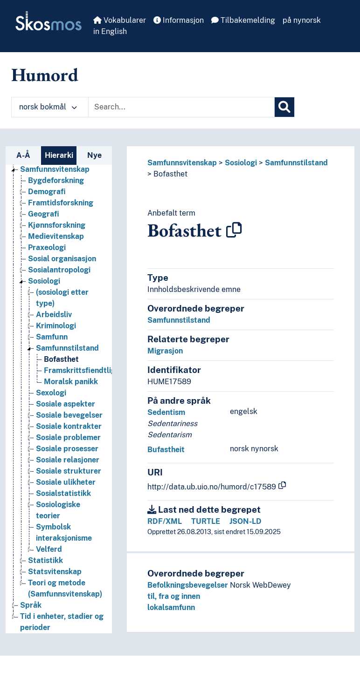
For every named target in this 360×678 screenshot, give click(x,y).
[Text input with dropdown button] (181, 107)
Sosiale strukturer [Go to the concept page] (68, 471)
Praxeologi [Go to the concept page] (47, 247)
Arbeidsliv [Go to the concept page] (54, 314)
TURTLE (205, 521)
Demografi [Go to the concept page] (47, 191)
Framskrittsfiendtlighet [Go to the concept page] (85, 370)
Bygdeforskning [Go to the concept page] (56, 180)
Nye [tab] (94, 155)
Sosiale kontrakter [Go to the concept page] (69, 426)
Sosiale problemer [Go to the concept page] (68, 437)
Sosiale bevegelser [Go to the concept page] (69, 415)
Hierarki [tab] (59, 155)
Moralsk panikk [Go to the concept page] (71, 381)
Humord (44, 74)
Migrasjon (165, 350)
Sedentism (166, 412)
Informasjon (178, 20)
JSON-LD (245, 521)
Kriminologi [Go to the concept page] (56, 325)
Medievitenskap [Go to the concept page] (56, 236)
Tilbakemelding (243, 20)
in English (110, 31)
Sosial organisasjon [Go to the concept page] (62, 258)
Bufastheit (166, 449)
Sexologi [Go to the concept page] (51, 392)
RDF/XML (164, 521)
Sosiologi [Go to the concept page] (44, 281)
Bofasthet (170, 174)
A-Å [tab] (23, 155)
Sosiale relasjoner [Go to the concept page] (67, 459)
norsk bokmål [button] (48, 106)
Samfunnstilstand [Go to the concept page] (67, 348)
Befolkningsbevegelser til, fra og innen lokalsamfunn (187, 596)
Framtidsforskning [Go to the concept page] (60, 202)
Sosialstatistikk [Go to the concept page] (63, 493)
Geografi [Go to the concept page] (43, 214)
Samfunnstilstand (296, 162)
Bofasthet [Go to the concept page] (61, 359)
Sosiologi (241, 162)
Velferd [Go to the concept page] (49, 549)
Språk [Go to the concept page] (31, 605)
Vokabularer (119, 20)
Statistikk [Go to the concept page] (45, 560)
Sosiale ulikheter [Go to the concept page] (66, 482)
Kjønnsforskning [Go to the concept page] (56, 225)
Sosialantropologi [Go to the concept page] (59, 269)
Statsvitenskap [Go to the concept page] (55, 571)
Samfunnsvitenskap (182, 162)
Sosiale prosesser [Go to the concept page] (67, 448)
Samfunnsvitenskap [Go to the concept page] (55, 169)
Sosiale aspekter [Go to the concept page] (65, 404)
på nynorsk (302, 20)
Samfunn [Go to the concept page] (52, 336)
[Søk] (284, 107)
